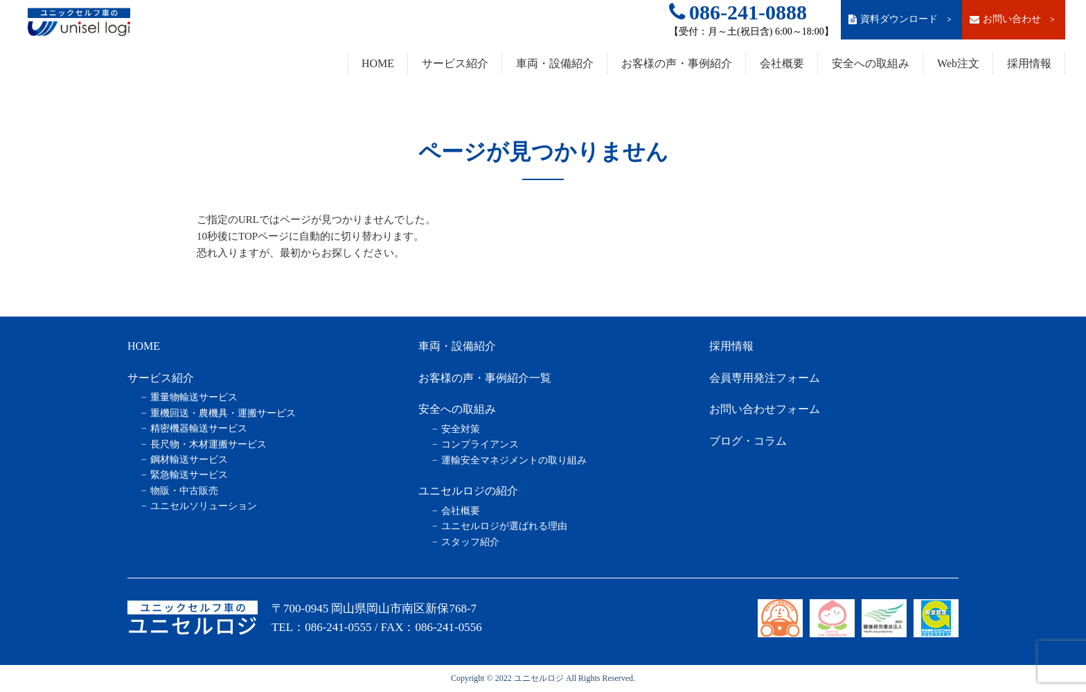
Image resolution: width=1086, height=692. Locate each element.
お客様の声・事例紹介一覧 (484, 378)
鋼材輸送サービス (189, 459)
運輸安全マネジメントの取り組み (514, 460)
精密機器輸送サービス (198, 428)
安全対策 (460, 429)
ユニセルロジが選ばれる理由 (504, 526)
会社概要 (782, 63)
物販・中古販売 (184, 491)
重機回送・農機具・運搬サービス (223, 413)
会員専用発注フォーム (764, 378)
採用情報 (1029, 63)
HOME (378, 63)
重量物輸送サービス (194, 397)
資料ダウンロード (901, 19)
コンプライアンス (480, 444)
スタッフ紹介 (470, 542)
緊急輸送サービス (189, 475)
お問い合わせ (1013, 19)
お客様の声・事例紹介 (676, 63)
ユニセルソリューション (203, 506)
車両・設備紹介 (555, 63)
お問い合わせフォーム (764, 409)
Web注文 (958, 63)
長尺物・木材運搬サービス (208, 444)
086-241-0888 (738, 12)
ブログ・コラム (748, 441)
